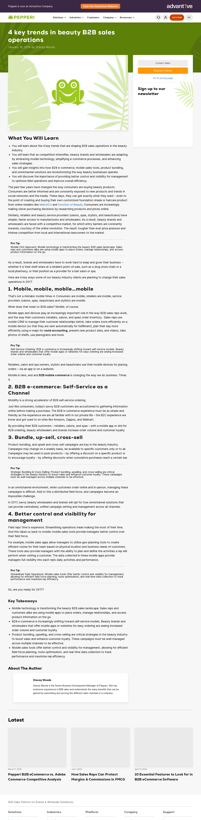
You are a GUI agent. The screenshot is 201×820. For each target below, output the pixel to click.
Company (110, 17)
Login (165, 17)
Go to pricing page (163, 78)
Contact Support (158, 17)
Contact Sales (163, 63)
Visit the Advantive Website (100, 6)
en (189, 17)
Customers (93, 17)
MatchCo (45, 204)
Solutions (59, 17)
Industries (77, 17)
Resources (127, 17)
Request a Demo (163, 70)
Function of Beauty (70, 204)
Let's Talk (177, 17)
